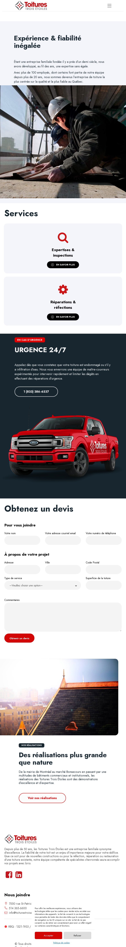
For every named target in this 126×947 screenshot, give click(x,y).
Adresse (22, 567)
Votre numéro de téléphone (104, 538)
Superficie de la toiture (104, 583)
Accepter (48, 935)
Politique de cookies (61, 942)
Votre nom (22, 538)
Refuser (77, 935)
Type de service (42, 583)
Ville (63, 567)
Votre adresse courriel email (63, 538)
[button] (42, 585)
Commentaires (63, 615)
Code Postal (104, 567)
